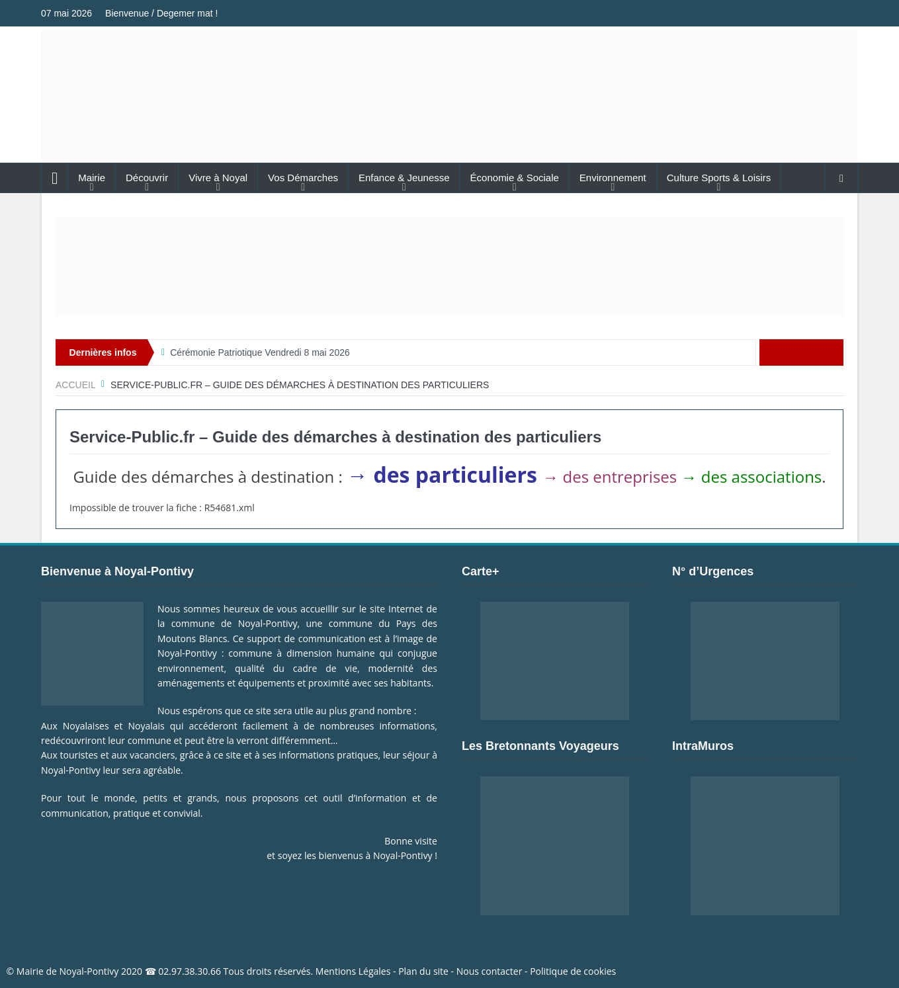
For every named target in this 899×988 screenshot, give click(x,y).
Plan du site (423, 971)
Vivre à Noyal (218, 177)
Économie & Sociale (514, 177)
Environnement (612, 177)
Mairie (91, 177)
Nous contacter (489, 971)
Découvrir (147, 177)
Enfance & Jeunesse (404, 177)
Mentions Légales (353, 971)
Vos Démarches (303, 177)
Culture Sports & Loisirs (719, 177)
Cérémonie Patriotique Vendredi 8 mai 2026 (260, 352)
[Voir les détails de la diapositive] (449, 267)
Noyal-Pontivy (89, 971)
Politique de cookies (573, 971)
